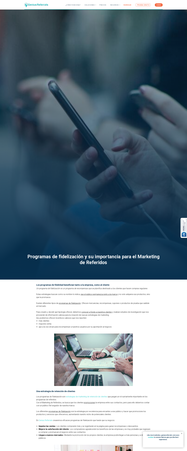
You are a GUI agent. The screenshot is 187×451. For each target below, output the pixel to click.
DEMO (158, 5)
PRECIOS (102, 5)
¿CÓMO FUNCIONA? (73, 5)
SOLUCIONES (90, 5)
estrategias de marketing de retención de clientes (87, 396)
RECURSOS (114, 5)
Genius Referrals (46, 420)
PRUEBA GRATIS (143, 5)
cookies (151, 437)
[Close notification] (181, 433)
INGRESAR (127, 5)
